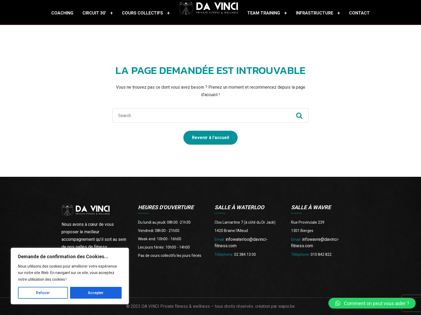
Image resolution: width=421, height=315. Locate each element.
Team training (263, 13)
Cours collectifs (142, 13)
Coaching (62, 13)
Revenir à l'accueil (210, 137)
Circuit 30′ (94, 13)
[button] (372, 303)
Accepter (96, 293)
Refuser (43, 293)
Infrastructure (314, 13)
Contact (359, 13)
